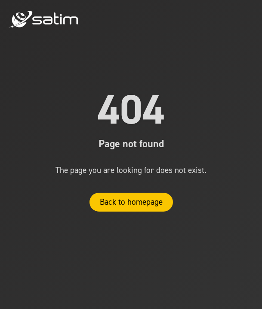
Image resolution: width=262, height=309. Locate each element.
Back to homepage (131, 202)
